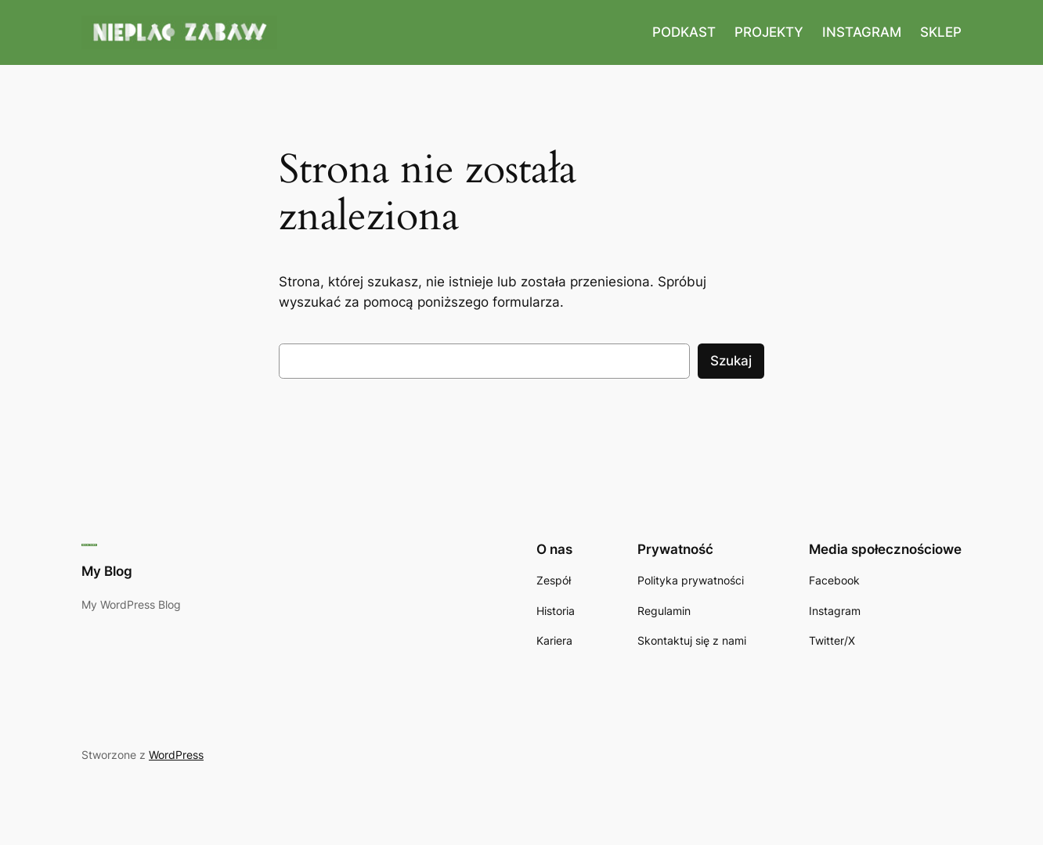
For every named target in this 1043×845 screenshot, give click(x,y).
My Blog (106, 571)
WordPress (176, 754)
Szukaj (731, 361)
